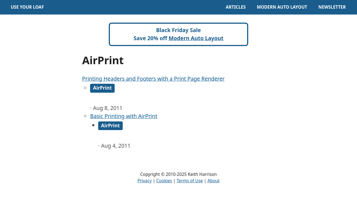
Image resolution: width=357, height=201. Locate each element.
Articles (236, 7)
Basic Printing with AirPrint (123, 116)
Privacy (145, 181)
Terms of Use (190, 181)
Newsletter (332, 7)
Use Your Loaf (27, 7)
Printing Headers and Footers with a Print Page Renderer (153, 78)
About (214, 181)
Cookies (164, 181)
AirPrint (102, 88)
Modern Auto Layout (282, 7)
